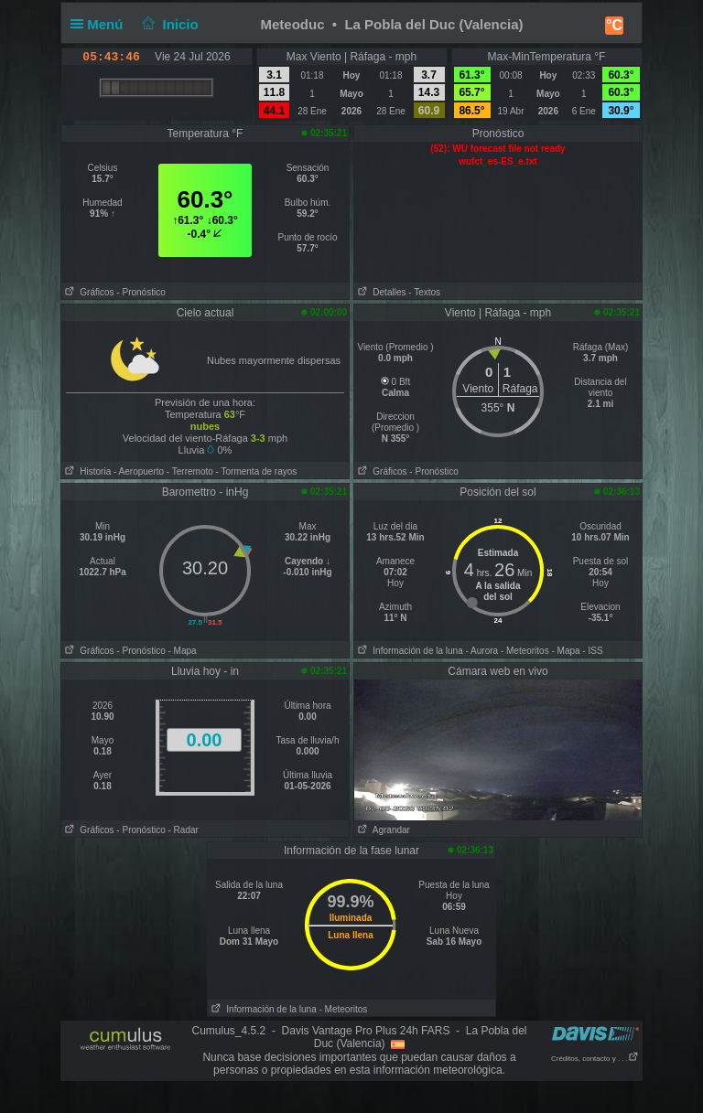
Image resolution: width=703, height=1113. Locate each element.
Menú (100, 24)
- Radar (183, 830)
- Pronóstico (140, 292)
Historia (86, 471)
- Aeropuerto (139, 471)
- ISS (592, 651)
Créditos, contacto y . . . (595, 1058)
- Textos (424, 292)
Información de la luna (408, 651)
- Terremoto (190, 471)
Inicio (168, 24)
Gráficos (87, 292)
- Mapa (182, 651)
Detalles (380, 292)
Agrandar (382, 830)
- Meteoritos (525, 651)
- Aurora (482, 651)
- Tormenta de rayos (256, 471)
